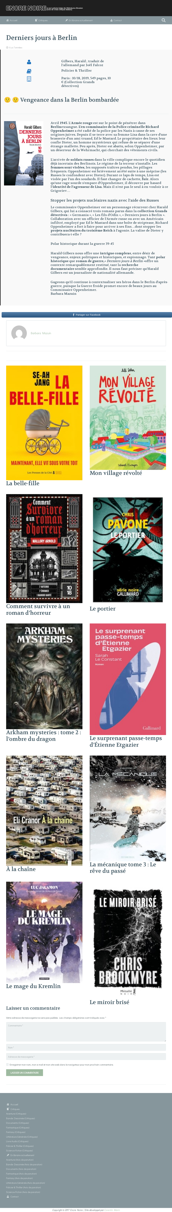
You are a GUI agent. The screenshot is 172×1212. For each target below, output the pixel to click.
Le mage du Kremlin (33, 986)
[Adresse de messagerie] (86, 1056)
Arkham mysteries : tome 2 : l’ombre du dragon (43, 736)
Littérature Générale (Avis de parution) (25, 1182)
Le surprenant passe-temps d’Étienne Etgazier (126, 741)
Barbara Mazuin (41, 333)
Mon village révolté (116, 473)
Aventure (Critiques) (16, 1113)
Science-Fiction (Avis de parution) (23, 1192)
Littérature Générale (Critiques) (22, 1136)
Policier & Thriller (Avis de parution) (23, 1187)
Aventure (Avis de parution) (19, 1159)
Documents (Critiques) (17, 1122)
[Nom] (86, 1047)
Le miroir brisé (109, 1002)
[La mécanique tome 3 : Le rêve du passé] (128, 757)
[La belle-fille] (44, 367)
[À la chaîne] (44, 757)
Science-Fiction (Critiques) (19, 1150)
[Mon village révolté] (128, 367)
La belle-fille (22, 483)
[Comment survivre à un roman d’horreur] (44, 496)
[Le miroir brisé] (128, 883)
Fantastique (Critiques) (17, 1127)
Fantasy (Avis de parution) (19, 1178)
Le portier (103, 608)
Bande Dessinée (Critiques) (20, 1118)
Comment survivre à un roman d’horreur (38, 610)
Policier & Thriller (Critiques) (20, 1145)
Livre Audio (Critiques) (17, 1141)
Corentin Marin (112, 1210)
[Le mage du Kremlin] (44, 883)
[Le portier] (128, 496)
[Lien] (46, 8)
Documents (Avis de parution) (21, 1168)
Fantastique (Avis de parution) (21, 1173)
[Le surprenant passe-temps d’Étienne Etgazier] (128, 625)
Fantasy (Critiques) (15, 1132)
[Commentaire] (86, 1032)
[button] (163, 20)
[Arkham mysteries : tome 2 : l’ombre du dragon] (44, 625)
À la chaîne (21, 869)
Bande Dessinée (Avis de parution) (24, 1164)
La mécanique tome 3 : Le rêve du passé (123, 868)
